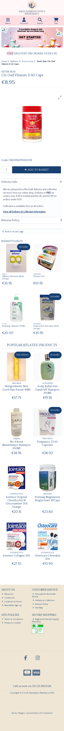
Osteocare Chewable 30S (47, 557)
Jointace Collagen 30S (16, 555)
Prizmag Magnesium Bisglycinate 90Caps (47, 498)
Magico (21, 713)
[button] (59, 97)
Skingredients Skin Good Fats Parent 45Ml (16, 388)
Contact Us (8, 598)
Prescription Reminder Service (44, 595)
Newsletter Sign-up (12, 605)
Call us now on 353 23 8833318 (32, 686)
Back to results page (14, 232)
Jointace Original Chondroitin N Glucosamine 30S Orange (16, 502)
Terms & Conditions (12, 619)
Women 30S (39, 276)
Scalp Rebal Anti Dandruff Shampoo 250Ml (47, 389)
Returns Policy (40, 604)
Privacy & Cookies (11, 623)
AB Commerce (46, 713)
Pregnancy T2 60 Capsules (47, 443)
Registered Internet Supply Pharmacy (45, 620)
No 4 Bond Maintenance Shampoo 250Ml (16, 445)
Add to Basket (36, 169)
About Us (7, 594)
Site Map (38, 608)
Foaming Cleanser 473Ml (13, 326)
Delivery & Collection (44, 600)
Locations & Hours (12, 601)
